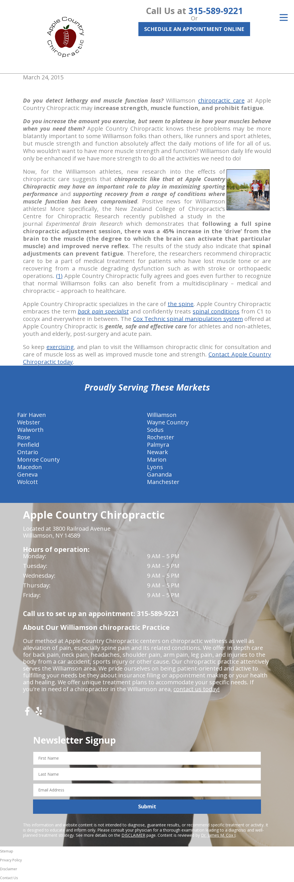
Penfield (28, 444)
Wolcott (27, 482)
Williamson (162, 415)
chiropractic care (221, 100)
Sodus (155, 430)
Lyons (155, 467)
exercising (60, 347)
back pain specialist (103, 311)
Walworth (30, 430)
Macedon (29, 467)
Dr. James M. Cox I (218, 835)
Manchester (163, 482)
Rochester (160, 437)
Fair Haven (31, 415)
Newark (157, 452)
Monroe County (38, 459)
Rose (23, 437)
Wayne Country (168, 422)
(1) (59, 276)
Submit (147, 806)
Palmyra (158, 444)
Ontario (27, 452)
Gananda (159, 474)
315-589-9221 (215, 11)
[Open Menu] (283, 17)
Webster (28, 422)
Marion (157, 459)
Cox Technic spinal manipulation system (188, 319)
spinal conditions (216, 311)
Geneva (27, 474)
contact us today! (196, 689)
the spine (181, 304)
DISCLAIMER (133, 835)
